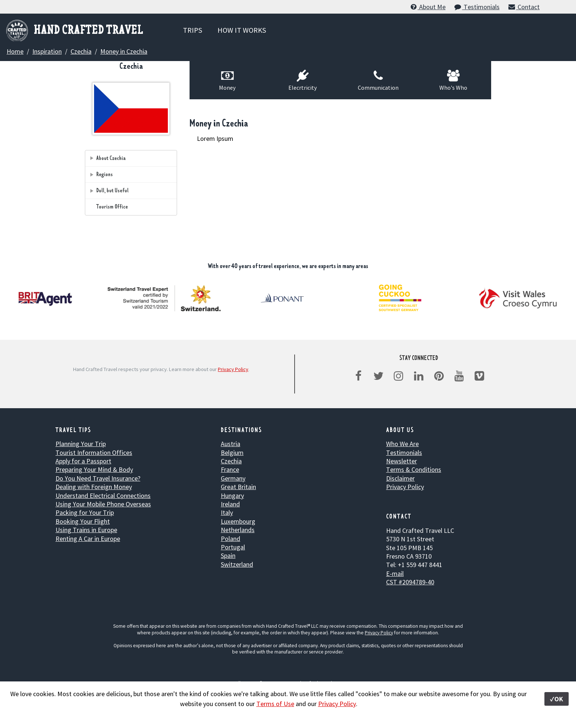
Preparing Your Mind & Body (94, 469)
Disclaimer (400, 478)
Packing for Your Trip (84, 512)
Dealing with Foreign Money (93, 486)
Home (15, 51)
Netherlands (238, 530)
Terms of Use (275, 703)
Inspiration (47, 51)
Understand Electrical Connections (103, 495)
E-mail (395, 573)
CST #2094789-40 (410, 582)
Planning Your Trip (80, 443)
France (230, 469)
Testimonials (477, 7)
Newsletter (401, 461)
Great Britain (238, 486)
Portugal (233, 547)
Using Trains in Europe (86, 530)
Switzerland (237, 564)
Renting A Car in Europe (87, 538)
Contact (524, 7)
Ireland (230, 504)
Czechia (81, 51)
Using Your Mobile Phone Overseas (103, 504)
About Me (427, 7)
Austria (230, 443)
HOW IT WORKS (241, 30)
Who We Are (402, 443)
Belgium (232, 452)
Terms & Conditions (413, 469)
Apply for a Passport (83, 461)
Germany (233, 478)
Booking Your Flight (82, 521)
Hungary (232, 495)
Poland (230, 538)
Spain (228, 555)
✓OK (556, 699)
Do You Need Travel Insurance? (97, 478)
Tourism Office (112, 206)
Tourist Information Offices (93, 452)
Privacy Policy (233, 369)
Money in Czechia (123, 51)
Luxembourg (238, 521)
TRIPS (192, 30)
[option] (165, 298)
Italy (227, 512)
